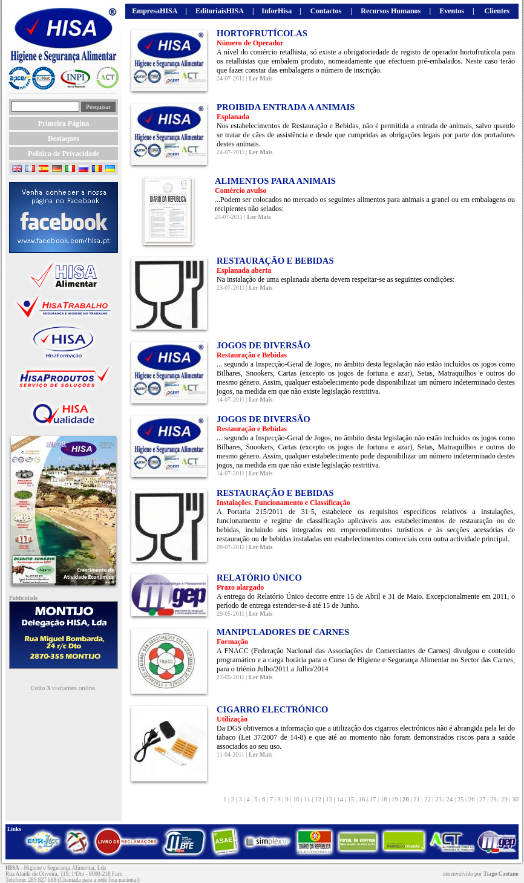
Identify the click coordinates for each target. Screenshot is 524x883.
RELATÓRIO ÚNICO (259, 577)
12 (318, 799)
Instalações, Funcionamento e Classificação (283, 502)
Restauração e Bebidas (252, 355)
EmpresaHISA (154, 11)
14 (340, 799)
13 (329, 799)
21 (417, 799)
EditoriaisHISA (219, 11)
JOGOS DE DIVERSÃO (263, 345)
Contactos (325, 11)
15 (351, 799)
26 (471, 799)
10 (296, 799)
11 (307, 799)
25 (460, 799)
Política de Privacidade (63, 153)
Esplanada (233, 116)
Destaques (63, 138)
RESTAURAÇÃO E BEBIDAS (275, 261)
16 (362, 799)
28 (493, 799)
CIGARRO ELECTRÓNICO (272, 709)
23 (439, 799)
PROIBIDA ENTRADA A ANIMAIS (286, 107)
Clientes (497, 11)
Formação (232, 641)
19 (394, 799)
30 (515, 799)
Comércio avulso (240, 190)
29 (504, 799)
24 (449, 799)
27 (482, 799)
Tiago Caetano (501, 874)
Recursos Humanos (391, 11)
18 (383, 799)
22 (428, 799)
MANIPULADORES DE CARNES (283, 632)
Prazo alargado (240, 587)
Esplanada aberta (244, 270)
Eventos (451, 11)
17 (373, 799)
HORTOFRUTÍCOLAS (262, 33)
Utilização (232, 719)
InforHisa (276, 11)
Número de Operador (250, 43)
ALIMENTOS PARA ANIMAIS (275, 181)
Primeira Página (63, 123)
